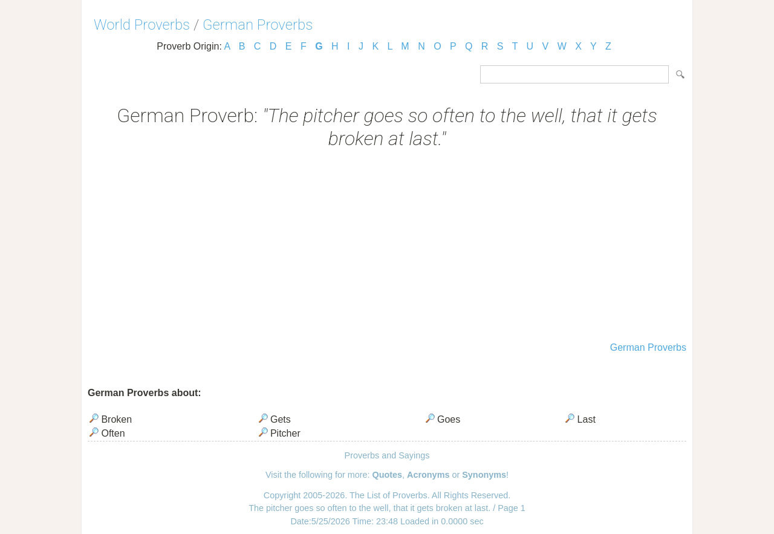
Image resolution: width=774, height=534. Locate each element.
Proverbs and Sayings (387, 455)
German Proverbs (258, 24)
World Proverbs (142, 24)
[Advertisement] (387, 246)
